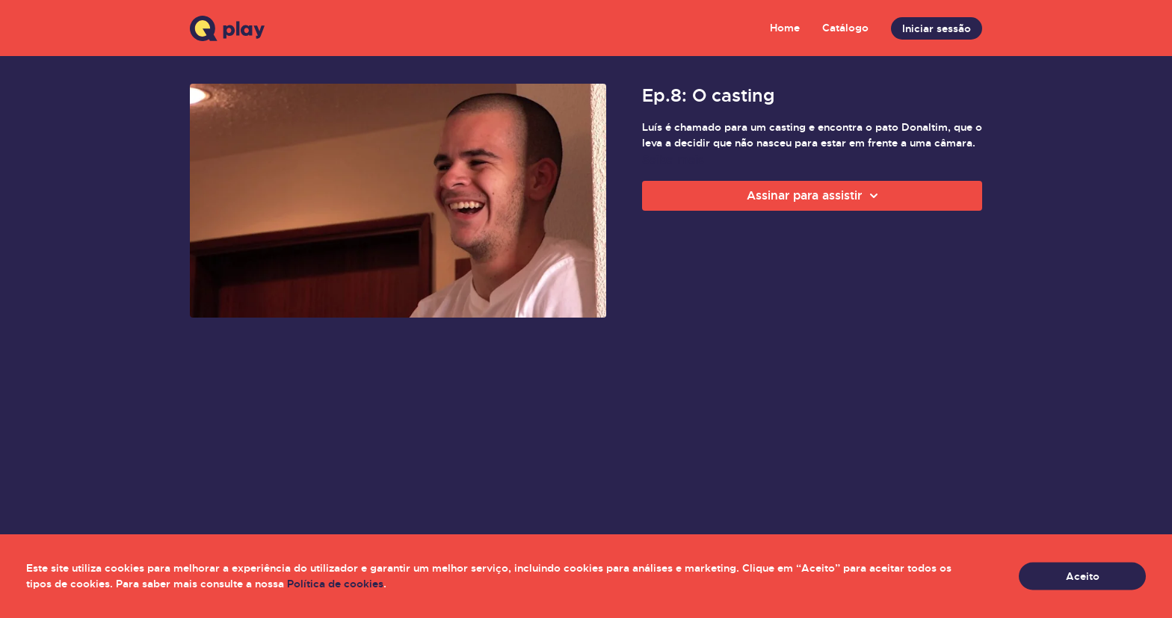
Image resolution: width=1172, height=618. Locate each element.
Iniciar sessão (936, 28)
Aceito (1082, 576)
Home (785, 27)
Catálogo (845, 27)
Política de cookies (335, 583)
